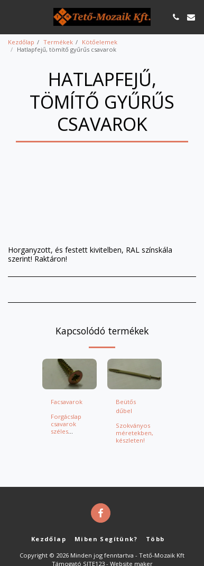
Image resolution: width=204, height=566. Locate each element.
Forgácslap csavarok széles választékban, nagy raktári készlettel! (70, 434)
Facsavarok (66, 402)
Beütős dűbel (126, 406)
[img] (69, 374)
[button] (12, 16)
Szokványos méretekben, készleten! (134, 432)
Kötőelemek (99, 42)
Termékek (58, 42)
